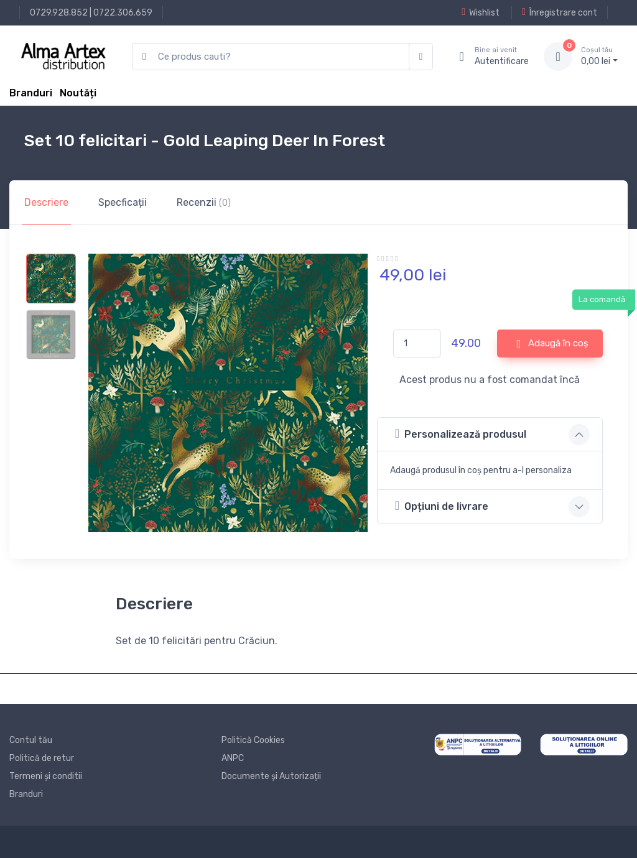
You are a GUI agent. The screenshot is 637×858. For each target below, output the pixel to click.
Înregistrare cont (559, 12)
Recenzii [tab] (204, 202)
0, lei (599, 56)
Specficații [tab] (122, 202)
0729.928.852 (59, 12)
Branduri (30, 93)
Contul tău (30, 740)
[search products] (271, 57)
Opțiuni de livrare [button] (441, 505)
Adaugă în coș (552, 344)
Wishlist (481, 12)
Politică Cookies (253, 740)
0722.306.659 (122, 12)
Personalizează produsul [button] (460, 433)
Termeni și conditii (45, 776)
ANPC (232, 758)
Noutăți (78, 93)
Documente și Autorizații (271, 776)
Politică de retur (41, 758)
